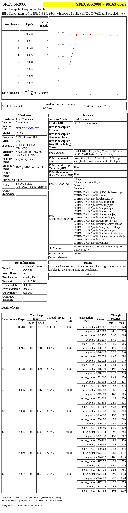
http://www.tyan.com (27, 127)
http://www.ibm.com (85, 123)
